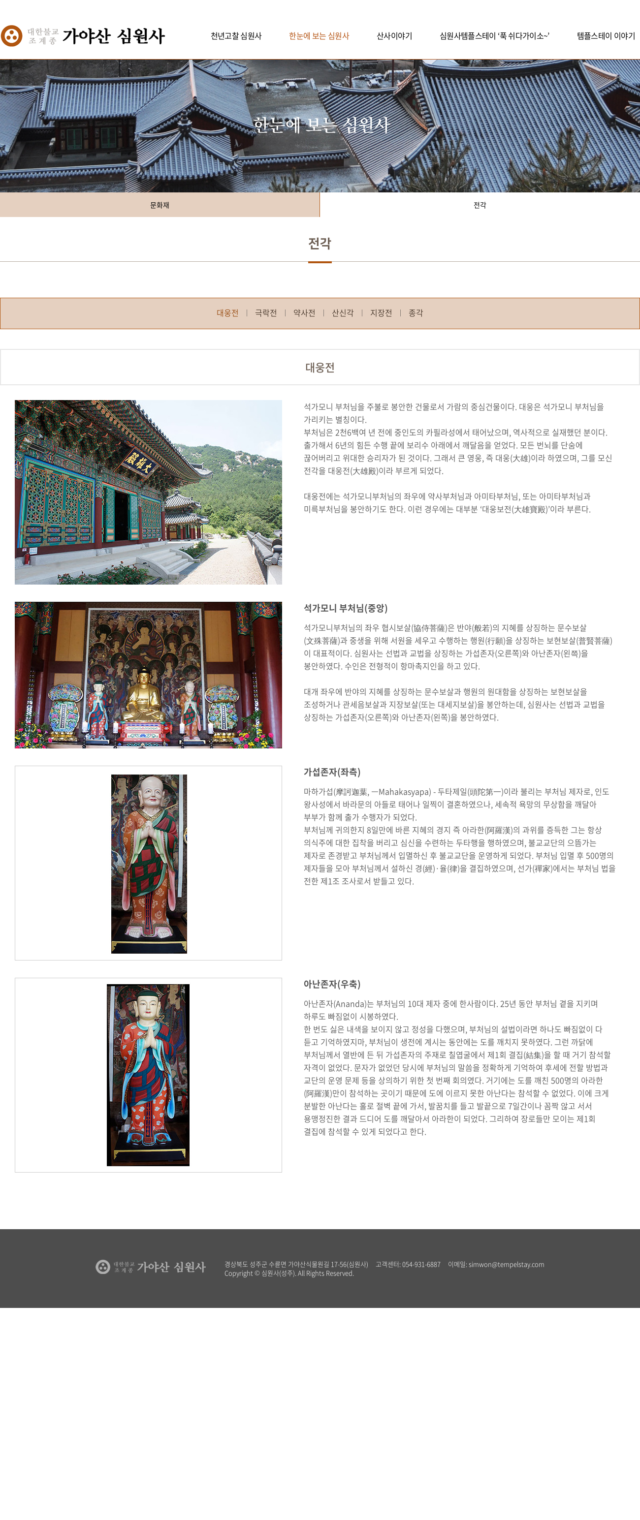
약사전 (304, 313)
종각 (416, 313)
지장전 (381, 313)
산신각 (343, 313)
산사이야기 (394, 35)
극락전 (266, 313)
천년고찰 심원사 (236, 35)
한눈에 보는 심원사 (319, 35)
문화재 (159, 205)
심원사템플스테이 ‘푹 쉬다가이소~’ (494, 35)
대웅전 (228, 313)
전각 (480, 205)
